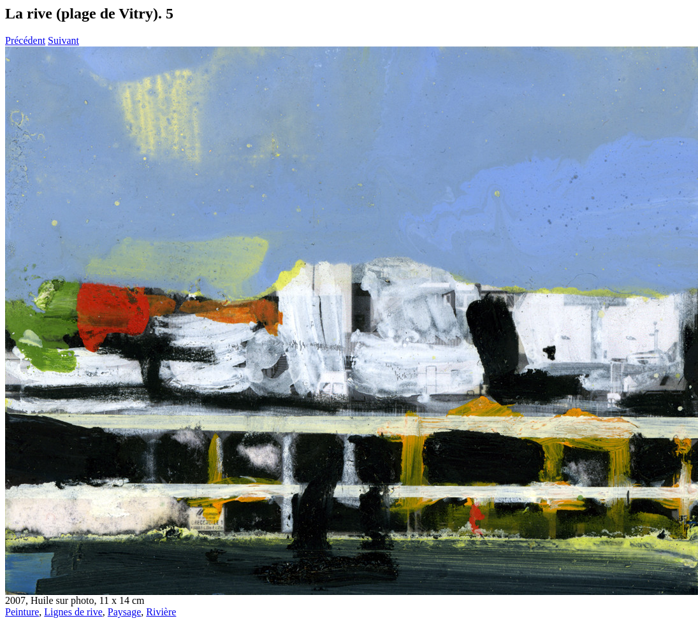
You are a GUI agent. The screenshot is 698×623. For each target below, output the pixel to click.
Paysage (124, 611)
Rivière (161, 611)
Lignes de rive (73, 611)
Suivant (63, 40)
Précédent (25, 40)
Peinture (22, 611)
